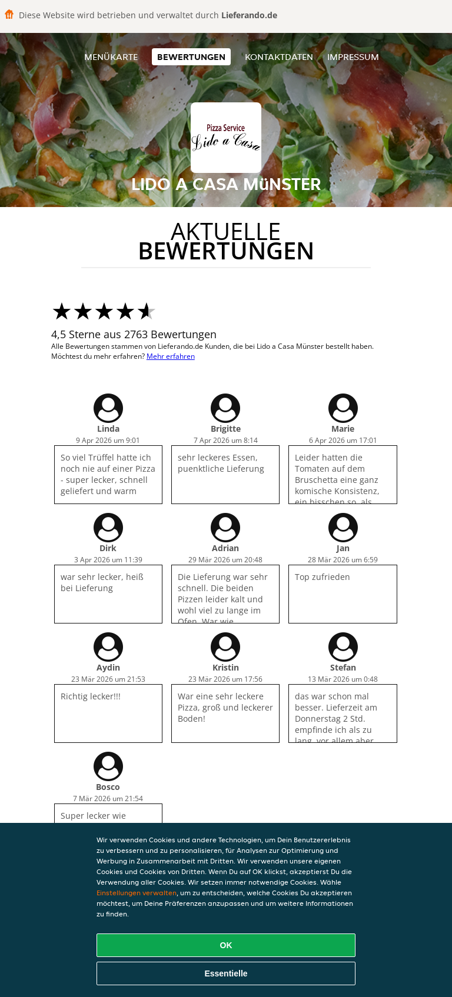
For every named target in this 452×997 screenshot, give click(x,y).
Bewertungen (191, 57)
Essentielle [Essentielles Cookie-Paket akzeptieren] (225, 973)
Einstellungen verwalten (137, 892)
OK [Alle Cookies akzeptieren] (226, 945)
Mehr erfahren (171, 356)
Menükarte (111, 57)
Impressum (353, 57)
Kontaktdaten (279, 57)
